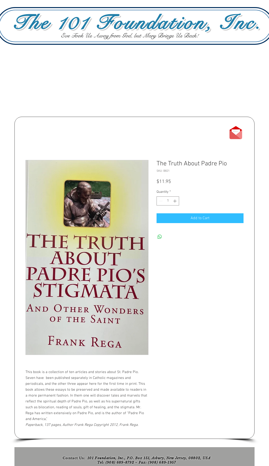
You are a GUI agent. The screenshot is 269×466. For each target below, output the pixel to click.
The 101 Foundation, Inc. (137, 23)
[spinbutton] (167, 201)
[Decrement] (160, 201)
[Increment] (175, 201)
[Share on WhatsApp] (160, 237)
